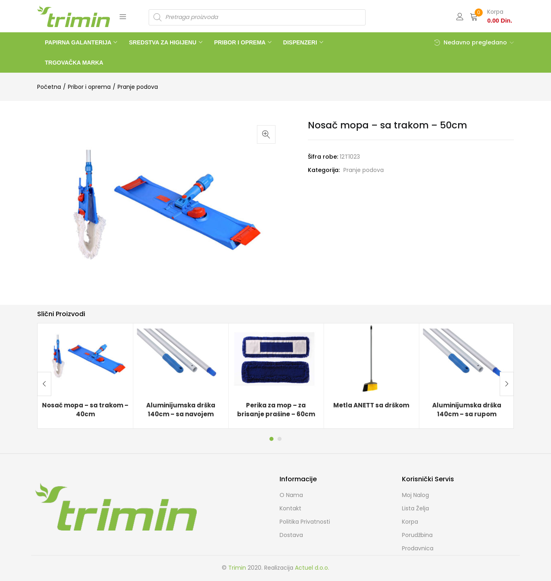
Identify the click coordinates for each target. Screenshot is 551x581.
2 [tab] (280, 439)
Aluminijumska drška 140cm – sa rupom (466, 410)
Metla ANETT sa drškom (371, 405)
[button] (491, 16)
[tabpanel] (85, 375)
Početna (49, 87)
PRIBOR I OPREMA (240, 42)
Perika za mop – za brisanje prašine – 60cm (276, 410)
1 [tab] (271, 439)
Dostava (291, 535)
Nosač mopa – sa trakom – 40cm (85, 410)
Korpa (410, 522)
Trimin (237, 568)
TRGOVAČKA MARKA (74, 62)
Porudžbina (417, 535)
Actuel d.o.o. (312, 568)
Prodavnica (417, 548)
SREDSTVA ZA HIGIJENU (163, 42)
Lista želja (415, 508)
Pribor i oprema (89, 87)
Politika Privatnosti (305, 522)
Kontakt (290, 508)
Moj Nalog (415, 495)
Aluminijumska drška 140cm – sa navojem (180, 410)
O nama (291, 495)
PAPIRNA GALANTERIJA (79, 42)
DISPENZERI (301, 42)
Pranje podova (138, 87)
